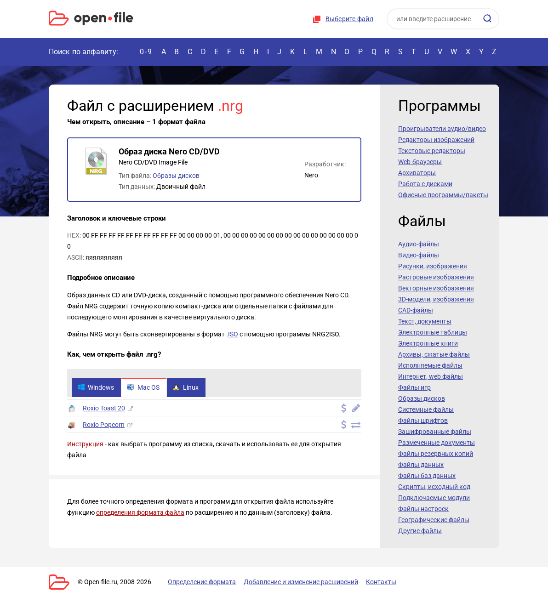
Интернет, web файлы (430, 376)
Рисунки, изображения (432, 266)
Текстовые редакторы (431, 150)
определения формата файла (140, 512)
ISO (233, 334)
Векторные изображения (436, 288)
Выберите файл (349, 19)
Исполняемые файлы (430, 365)
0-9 (146, 51)
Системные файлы (426, 409)
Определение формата (202, 582)
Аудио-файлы (418, 244)
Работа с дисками (425, 184)
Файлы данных (421, 464)
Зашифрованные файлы (434, 431)
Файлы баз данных (427, 475)
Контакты (381, 582)
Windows (96, 387)
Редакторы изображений (436, 139)
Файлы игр (414, 387)
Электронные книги (428, 343)
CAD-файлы (415, 310)
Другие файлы (420, 530)
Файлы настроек (423, 508)
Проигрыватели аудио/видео (442, 128)
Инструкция (85, 444)
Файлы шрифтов (423, 420)
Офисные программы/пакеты (443, 195)
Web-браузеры (420, 161)
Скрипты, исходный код (434, 486)
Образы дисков (176, 175)
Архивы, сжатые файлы (434, 354)
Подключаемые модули (434, 497)
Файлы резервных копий (435, 453)
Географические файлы (433, 519)
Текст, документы (424, 321)
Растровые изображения (436, 277)
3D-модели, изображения (436, 299)
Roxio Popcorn (104, 424)
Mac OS (143, 387)
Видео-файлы (418, 255)
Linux (186, 387)
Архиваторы (417, 172)
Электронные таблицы (432, 332)
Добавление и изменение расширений (301, 582)
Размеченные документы (436, 442)
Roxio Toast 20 (104, 408)
